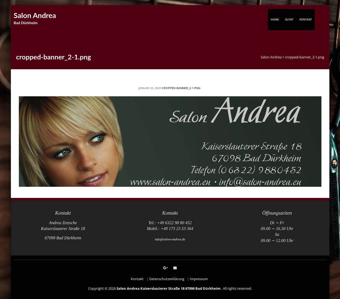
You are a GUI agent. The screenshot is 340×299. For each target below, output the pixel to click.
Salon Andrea (35, 15)
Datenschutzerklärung (166, 278)
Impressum (199, 278)
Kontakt (305, 19)
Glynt (289, 19)
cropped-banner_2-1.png (181, 88)
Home (275, 19)
